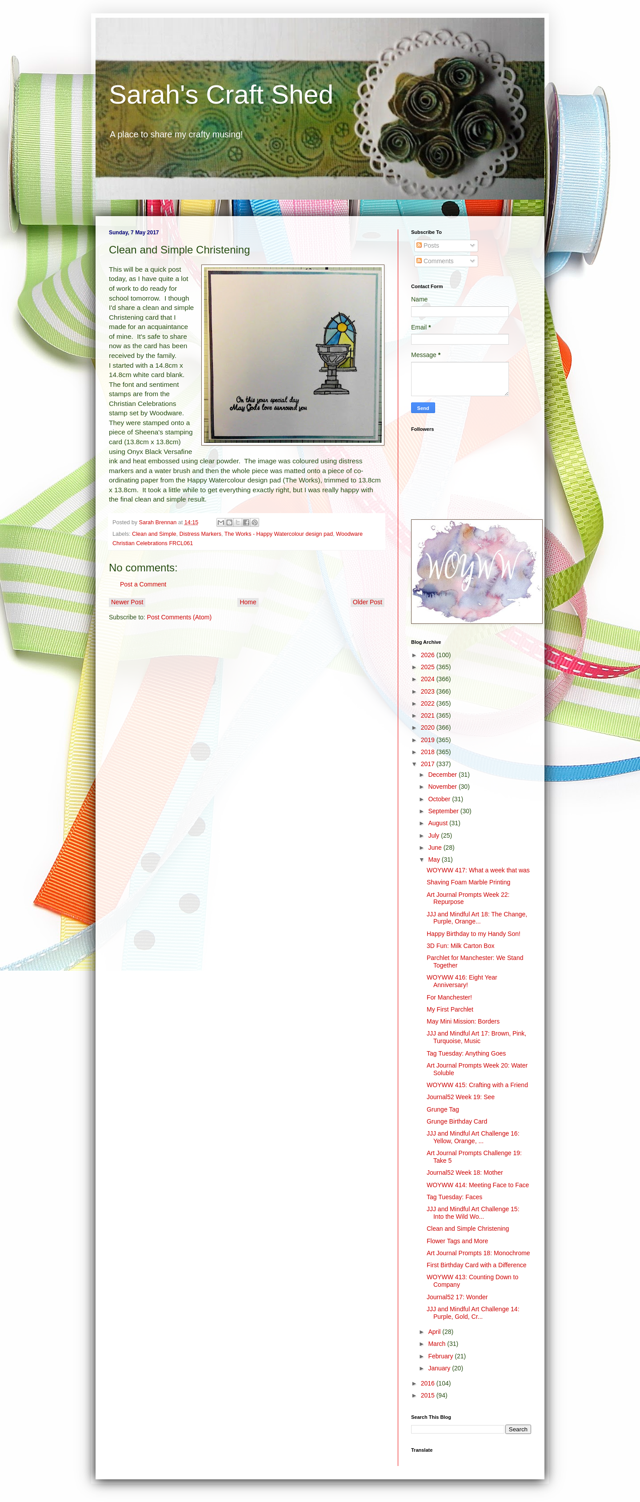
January (440, 1368)
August (438, 823)
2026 (428, 655)
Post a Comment (143, 584)
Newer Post (127, 602)
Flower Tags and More (457, 1241)
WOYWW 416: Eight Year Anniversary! (462, 981)
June (435, 847)
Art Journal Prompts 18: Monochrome (478, 1253)
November (443, 786)
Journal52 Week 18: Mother (465, 1172)
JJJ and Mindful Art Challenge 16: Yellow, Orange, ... (473, 1137)
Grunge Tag (443, 1109)
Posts (427, 245)
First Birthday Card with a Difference (477, 1265)
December (443, 774)
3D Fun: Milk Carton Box (461, 945)
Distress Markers (200, 534)
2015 (428, 1395)
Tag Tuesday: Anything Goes (466, 1053)
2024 (428, 679)
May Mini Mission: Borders (463, 1021)
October (440, 799)
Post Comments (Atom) (179, 617)
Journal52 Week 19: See (461, 1096)
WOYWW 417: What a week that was (478, 870)
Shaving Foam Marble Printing (468, 882)
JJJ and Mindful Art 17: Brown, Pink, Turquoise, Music (476, 1037)
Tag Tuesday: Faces (454, 1197)
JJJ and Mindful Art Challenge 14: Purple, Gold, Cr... (473, 1312)
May (434, 859)
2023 (428, 691)
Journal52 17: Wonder (457, 1297)
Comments (435, 261)
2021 (428, 715)
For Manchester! (449, 997)
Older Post (367, 602)
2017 (428, 763)
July (434, 835)
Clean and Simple (154, 534)
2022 (428, 703)
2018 (428, 751)
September (444, 811)
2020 (428, 727)
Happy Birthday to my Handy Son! (473, 933)
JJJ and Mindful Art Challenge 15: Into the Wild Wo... (473, 1212)
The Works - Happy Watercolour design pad (278, 534)
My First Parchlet (450, 1009)
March (437, 1343)
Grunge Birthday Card (457, 1121)
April (435, 1331)
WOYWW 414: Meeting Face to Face (478, 1185)
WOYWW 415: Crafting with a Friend (477, 1084)
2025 (428, 667)
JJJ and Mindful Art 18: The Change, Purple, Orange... (477, 918)
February (441, 1356)
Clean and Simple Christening (468, 1228)
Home (248, 602)
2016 (428, 1383)
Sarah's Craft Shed (221, 94)
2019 (428, 739)
